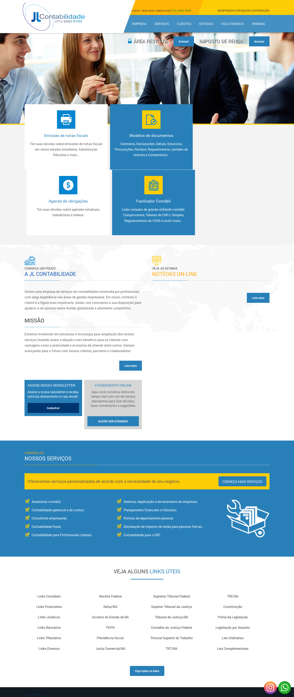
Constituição (232, 542)
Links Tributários (49, 574)
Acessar (259, 41)
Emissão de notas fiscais (54, 148)
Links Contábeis (49, 531)
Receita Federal (110, 531)
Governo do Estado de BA (110, 552)
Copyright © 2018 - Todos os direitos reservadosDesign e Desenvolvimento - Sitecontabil (232, 651)
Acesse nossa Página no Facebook (233, 641)
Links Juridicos (49, 552)
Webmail (258, 24)
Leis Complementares (232, 585)
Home (119, 24)
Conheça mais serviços (242, 416)
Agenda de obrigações (176, 142)
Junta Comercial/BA (110, 585)
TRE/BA (232, 531)
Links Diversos (49, 585)
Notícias (206, 24)
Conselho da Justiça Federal (171, 563)
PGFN (110, 563)
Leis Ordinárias (233, 574)
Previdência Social (110, 574)
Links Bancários (49, 563)
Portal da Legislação (233, 552)
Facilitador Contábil (237, 148)
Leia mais (130, 300)
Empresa (139, 24)
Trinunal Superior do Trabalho (171, 574)
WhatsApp (284, 687)
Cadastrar (53, 343)
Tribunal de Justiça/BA (171, 552)
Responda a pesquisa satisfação (243, 10)
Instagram (270, 687)
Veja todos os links (147, 607)
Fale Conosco (232, 24)
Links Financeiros (49, 542)
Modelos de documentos (115, 148)
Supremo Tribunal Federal (171, 531)
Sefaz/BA (110, 542)
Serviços (162, 24)
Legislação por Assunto (233, 563)
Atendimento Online (113, 339)
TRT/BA (171, 585)
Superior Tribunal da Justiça (171, 542)
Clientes (184, 24)
